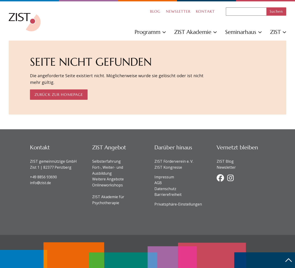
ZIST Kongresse (168, 167)
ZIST (278, 32)
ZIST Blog (225, 161)
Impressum (164, 177)
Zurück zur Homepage (59, 94)
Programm (150, 32)
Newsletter (226, 167)
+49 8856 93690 (43, 177)
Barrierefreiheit (168, 194)
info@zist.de (40, 182)
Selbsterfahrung (106, 161)
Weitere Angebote (108, 179)
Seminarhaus (243, 32)
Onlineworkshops (107, 185)
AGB (158, 182)
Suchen (276, 11)
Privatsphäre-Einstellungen (178, 204)
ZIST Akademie (195, 32)
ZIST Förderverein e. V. (173, 161)
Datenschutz (165, 188)
